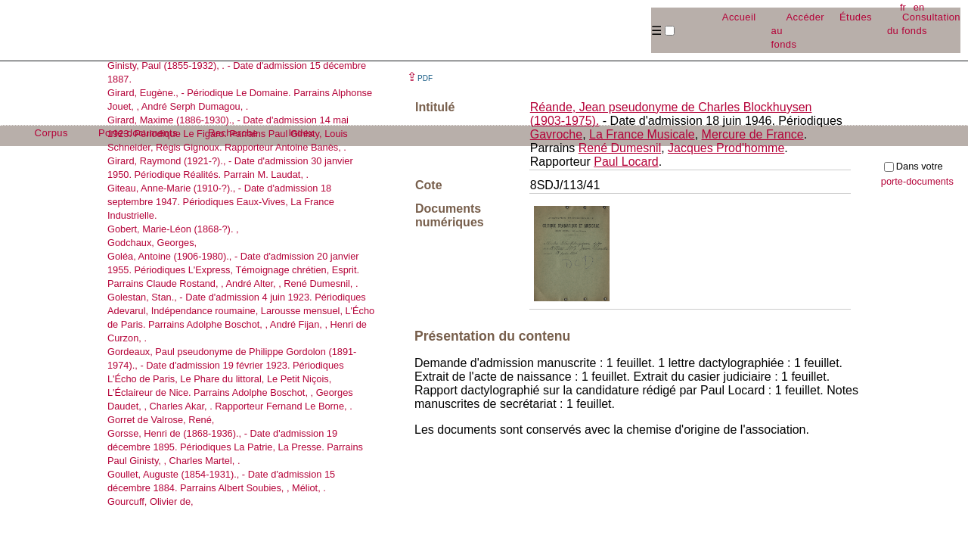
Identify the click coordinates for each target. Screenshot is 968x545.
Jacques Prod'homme (726, 148)
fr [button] (903, 7)
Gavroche (556, 134)
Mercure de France (753, 134)
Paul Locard (626, 161)
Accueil (739, 17)
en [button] (919, 7)
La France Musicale (642, 134)
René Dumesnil (620, 148)
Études (855, 17)
